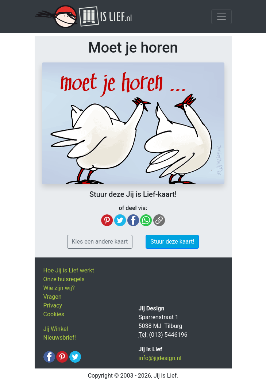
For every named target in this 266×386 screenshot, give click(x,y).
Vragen (52, 296)
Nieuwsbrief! (59, 337)
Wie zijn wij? (59, 287)
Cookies (53, 314)
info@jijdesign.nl (160, 358)
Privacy (52, 305)
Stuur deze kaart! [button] (172, 241)
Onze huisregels (64, 279)
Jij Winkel (55, 328)
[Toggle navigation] (221, 16)
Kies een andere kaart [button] (100, 241)
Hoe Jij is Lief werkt (68, 270)
